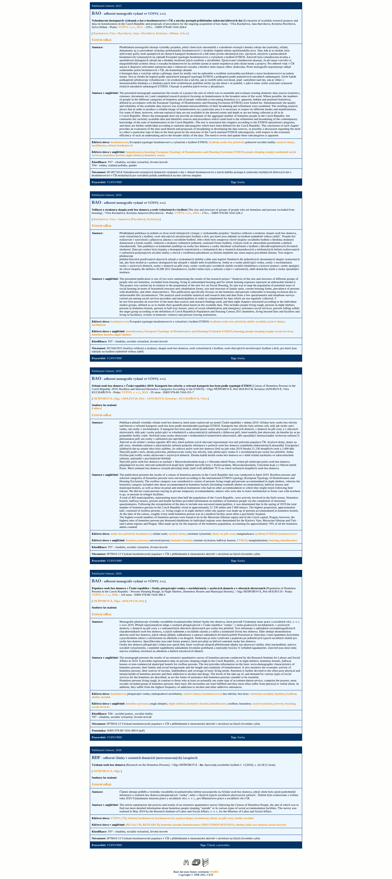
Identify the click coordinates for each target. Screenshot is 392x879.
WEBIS (214, 871)
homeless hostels (113, 155)
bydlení (214, 142)
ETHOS (271, 533)
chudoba (279, 693)
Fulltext (97, 408)
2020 (115, 594)
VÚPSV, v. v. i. (131, 392)
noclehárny (99, 145)
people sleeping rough (259, 151)
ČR (124, 818)
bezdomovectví (287, 533)
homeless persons (137, 540)
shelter (240, 824)
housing (149, 151)
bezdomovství (119, 142)
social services (284, 331)
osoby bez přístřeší (232, 142)
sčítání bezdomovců (120, 145)
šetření (132, 818)
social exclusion (262, 703)
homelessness (134, 151)
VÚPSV (116, 818)
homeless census (155, 155)
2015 (140, 27)
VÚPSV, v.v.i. (126, 27)
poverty (278, 703)
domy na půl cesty (223, 533)
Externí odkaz (101, 40)
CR (139, 824)
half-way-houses (256, 824)
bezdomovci (143, 533)
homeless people (171, 824)
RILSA (130, 824)
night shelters (134, 155)
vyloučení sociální (261, 693)
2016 (196, 212)
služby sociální (256, 321)
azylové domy (285, 142)
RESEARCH (151, 824)
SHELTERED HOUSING (217, 824)
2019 (145, 392)
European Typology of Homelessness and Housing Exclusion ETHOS (200, 151)
